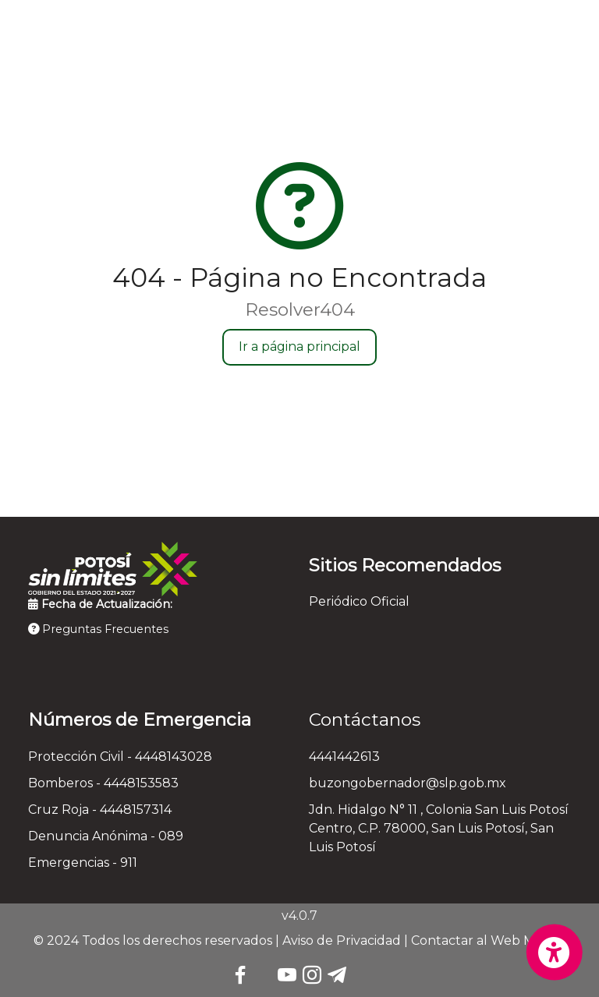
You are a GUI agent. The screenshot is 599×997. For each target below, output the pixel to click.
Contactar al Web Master (488, 940)
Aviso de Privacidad (341, 940)
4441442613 (344, 756)
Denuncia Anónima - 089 (105, 836)
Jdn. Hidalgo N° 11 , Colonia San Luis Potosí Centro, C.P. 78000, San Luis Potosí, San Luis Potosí (439, 828)
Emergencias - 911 (82, 862)
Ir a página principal (299, 346)
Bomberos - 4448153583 (103, 783)
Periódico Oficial (359, 601)
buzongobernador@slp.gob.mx (407, 783)
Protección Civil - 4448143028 (120, 756)
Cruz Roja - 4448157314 (100, 809)
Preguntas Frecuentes (98, 629)
